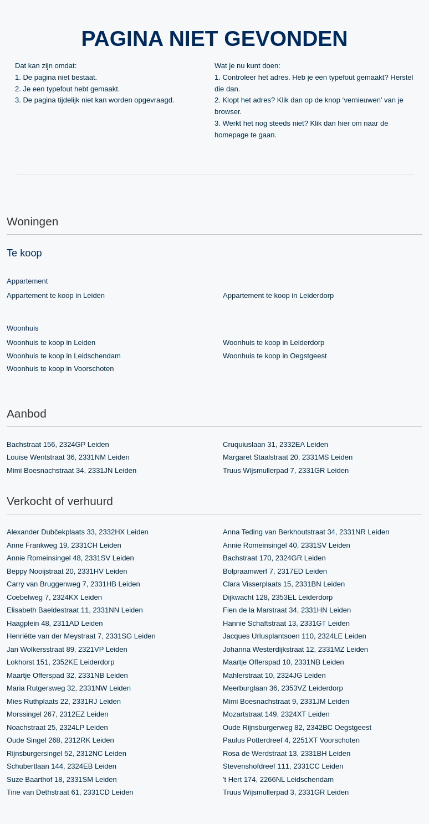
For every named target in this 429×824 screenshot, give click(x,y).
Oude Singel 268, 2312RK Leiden (60, 740)
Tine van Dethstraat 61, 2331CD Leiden (70, 792)
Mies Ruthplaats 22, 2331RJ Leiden (64, 701)
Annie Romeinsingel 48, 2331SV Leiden (70, 558)
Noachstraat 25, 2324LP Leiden (57, 727)
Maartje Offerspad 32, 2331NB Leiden (67, 675)
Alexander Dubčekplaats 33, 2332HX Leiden (78, 532)
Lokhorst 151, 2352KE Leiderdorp (60, 662)
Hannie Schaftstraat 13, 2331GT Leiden (286, 623)
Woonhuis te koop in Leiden (51, 342)
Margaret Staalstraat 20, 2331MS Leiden (288, 457)
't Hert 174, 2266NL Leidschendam (278, 779)
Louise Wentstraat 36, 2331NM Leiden (68, 457)
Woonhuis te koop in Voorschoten (60, 368)
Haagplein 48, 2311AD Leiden (55, 623)
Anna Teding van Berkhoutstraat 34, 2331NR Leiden (306, 532)
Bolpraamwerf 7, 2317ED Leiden (275, 571)
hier (344, 123)
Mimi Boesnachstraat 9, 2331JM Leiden (286, 701)
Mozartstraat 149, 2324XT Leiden (276, 714)
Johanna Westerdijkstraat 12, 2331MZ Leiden (295, 649)
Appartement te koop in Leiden (56, 295)
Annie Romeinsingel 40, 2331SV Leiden (286, 545)
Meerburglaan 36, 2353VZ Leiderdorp (283, 688)
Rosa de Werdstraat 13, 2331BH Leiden (286, 753)
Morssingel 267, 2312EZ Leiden (58, 714)
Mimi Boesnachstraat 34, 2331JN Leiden (71, 470)
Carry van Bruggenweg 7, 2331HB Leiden (73, 584)
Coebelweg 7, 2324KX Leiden (54, 597)
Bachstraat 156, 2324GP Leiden (58, 444)
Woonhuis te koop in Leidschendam (64, 356)
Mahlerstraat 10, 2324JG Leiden (274, 675)
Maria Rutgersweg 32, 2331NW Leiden (69, 688)
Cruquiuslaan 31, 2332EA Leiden (275, 444)
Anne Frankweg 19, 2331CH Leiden (64, 545)
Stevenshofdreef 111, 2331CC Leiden (283, 766)
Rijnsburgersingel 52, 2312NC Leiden (66, 753)
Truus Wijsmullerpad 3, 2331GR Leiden (286, 792)
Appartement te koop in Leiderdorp (278, 295)
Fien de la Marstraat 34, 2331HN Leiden (287, 610)
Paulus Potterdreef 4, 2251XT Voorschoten (291, 740)
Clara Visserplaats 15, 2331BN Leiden (284, 584)
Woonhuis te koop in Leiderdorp (273, 342)
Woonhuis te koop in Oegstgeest (275, 356)
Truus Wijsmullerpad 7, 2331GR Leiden (286, 470)
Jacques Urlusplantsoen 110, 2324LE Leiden (294, 636)
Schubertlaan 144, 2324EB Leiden (61, 766)
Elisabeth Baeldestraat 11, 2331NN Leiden (75, 610)
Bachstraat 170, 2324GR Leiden (274, 558)
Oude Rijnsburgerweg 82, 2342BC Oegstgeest (297, 727)
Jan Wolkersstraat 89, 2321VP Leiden (67, 649)
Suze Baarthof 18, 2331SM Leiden (62, 779)
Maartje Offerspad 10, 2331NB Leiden (283, 662)
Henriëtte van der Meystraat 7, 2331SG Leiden (81, 636)
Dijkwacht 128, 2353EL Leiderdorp (278, 597)
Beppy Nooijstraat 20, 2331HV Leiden (67, 571)
